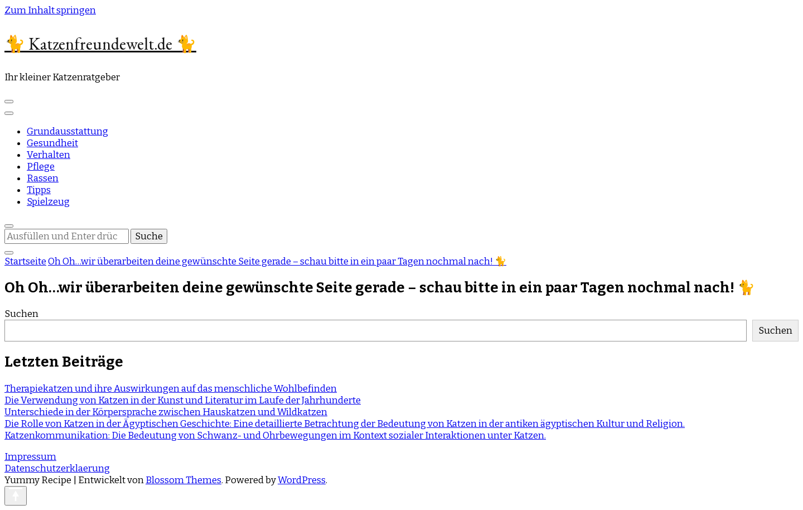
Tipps (39, 190)
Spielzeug (48, 202)
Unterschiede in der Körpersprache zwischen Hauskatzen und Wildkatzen (165, 412)
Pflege (41, 166)
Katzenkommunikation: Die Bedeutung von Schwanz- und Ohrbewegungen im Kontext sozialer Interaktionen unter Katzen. (275, 435)
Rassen (43, 178)
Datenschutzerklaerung (57, 468)
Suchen (21, 314)
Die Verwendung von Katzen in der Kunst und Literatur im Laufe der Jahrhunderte (182, 400)
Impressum (30, 457)
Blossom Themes (183, 480)
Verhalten (48, 155)
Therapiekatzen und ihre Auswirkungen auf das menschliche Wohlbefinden (170, 388)
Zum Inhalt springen (50, 10)
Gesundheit (52, 143)
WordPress (302, 480)
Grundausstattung (67, 131)
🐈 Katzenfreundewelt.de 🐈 (100, 44)
